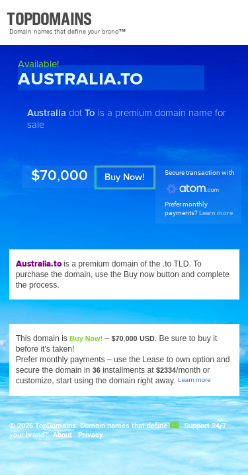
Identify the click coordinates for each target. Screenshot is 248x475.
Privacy (90, 434)
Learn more (216, 212)
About (62, 434)
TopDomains (55, 425)
